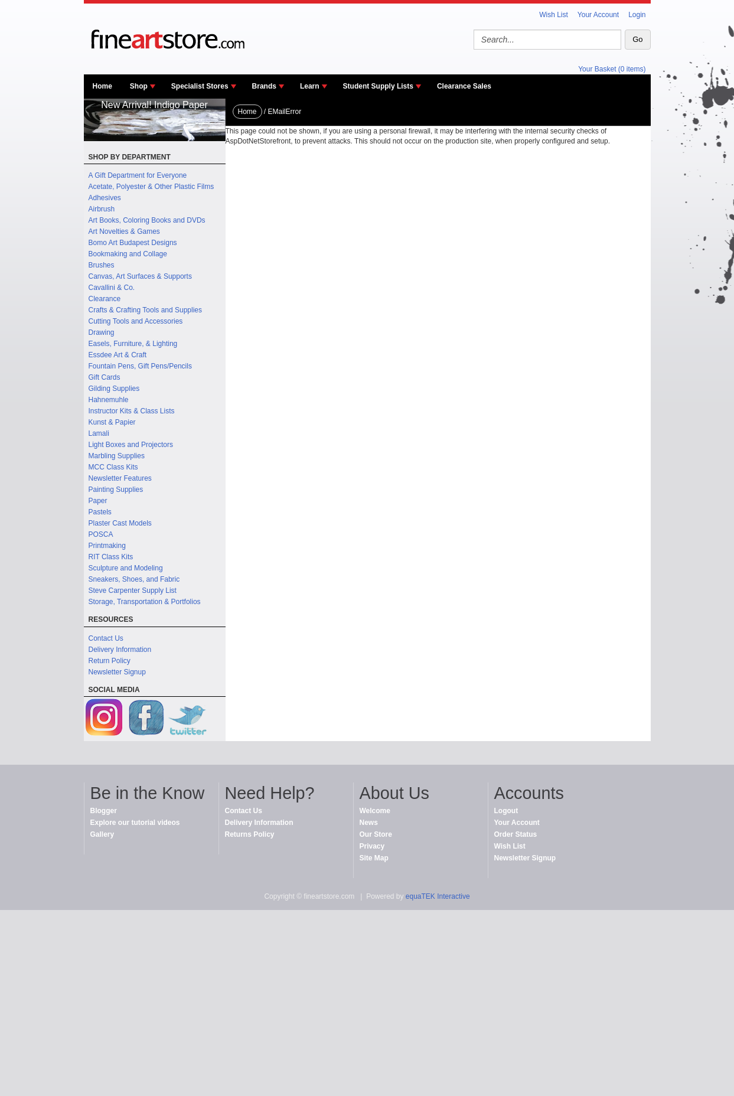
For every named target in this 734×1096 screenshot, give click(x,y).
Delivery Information (120, 649)
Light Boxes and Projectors (131, 445)
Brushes (102, 265)
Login (636, 15)
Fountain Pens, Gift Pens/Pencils (140, 366)
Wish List (553, 15)
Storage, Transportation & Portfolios (145, 602)
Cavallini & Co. (112, 287)
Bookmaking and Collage (128, 254)
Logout (506, 811)
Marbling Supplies (117, 456)
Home (102, 86)
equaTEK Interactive (438, 896)
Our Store (376, 834)
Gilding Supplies (114, 388)
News (369, 822)
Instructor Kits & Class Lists (132, 411)
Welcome (375, 811)
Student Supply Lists (378, 86)
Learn (309, 86)
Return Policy (110, 661)
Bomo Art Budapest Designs (133, 243)
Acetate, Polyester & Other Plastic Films (151, 186)
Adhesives (105, 198)
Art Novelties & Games (124, 231)
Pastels (100, 512)
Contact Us (106, 638)
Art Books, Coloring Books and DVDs (147, 220)
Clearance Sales (464, 86)
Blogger (103, 811)
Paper (98, 501)
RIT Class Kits (111, 557)
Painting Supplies (116, 489)
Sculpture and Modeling (126, 568)
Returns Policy (250, 834)
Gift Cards (104, 377)
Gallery (102, 834)
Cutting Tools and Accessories (136, 321)
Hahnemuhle (109, 400)
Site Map (374, 858)
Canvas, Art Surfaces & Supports (140, 276)
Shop (139, 86)
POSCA (101, 534)
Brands (264, 86)
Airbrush (102, 209)
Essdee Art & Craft (118, 355)
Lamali (99, 433)
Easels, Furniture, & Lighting (133, 344)
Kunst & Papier (112, 422)
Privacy (372, 846)
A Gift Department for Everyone (138, 175)
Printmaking (107, 546)
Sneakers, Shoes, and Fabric (134, 579)
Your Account (598, 15)
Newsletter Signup (117, 672)
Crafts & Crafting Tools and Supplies (146, 310)
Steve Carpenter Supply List (133, 590)
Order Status (515, 834)
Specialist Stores (200, 86)
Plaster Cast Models (120, 523)
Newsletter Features (120, 478)
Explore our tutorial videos (135, 822)
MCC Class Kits (113, 467)
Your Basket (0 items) (611, 69)
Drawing (102, 332)
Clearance (105, 299)
